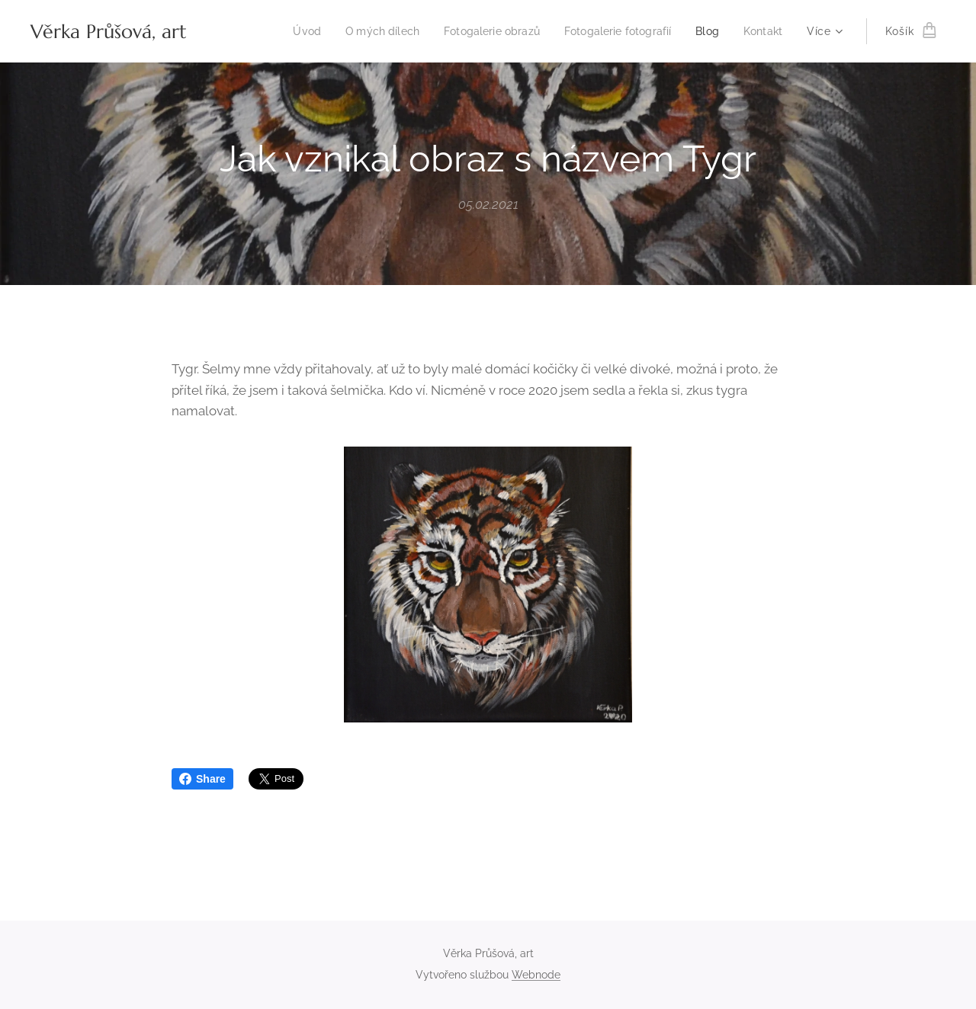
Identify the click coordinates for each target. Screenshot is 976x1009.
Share (202, 779)
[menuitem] (284, 31)
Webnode (536, 975)
